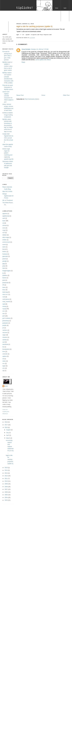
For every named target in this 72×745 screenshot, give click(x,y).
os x (4, 29)
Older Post (66, 95)
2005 (6, 495)
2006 (6, 492)
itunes (4, 278)
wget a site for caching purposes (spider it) (34, 26)
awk (3, 218)
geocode (5, 256)
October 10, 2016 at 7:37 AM (39, 49)
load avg (5, 292)
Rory (6, 386)
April (7, 435)
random (4, 330)
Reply (23, 62)
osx (3, 313)
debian (4, 235)
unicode (4, 354)
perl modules (6, 318)
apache (4, 213)
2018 (6, 422)
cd (3, 223)
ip (3, 273)
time (3, 351)
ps (3, 328)
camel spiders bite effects (43, 59)
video (4, 361)
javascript (5, 282)
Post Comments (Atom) (32, 99)
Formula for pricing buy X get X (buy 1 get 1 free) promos (7, 55)
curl (3, 232)
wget (3, 366)
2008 (6, 486)
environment (6, 242)
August (8, 430)
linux (3, 289)
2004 (6, 497)
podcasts (5, 323)
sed (3, 342)
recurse (4, 332)
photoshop (5, 320)
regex (4, 335)
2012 (6, 476)
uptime (4, 356)
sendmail (5, 344)
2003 (6, 500)
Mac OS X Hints (7, 191)
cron (3, 228)
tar (3, 347)
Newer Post (20, 95)
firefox (4, 251)
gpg (3, 263)
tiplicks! (24, 8)
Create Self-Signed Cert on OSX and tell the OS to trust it (7, 138)
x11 (3, 368)
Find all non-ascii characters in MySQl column (7, 87)
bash (65, 8)
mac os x (5, 294)
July (7, 432)
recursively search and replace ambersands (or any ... (10, 446)
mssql (4, 306)
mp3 (3, 304)
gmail (4, 259)
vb (3, 358)
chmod (4, 225)
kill (3, 285)
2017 (6, 425)
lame (3, 287)
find (3, 249)
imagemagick (6, 270)
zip (3, 370)
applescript (5, 216)
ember (4, 240)
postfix (4, 325)
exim (3, 247)
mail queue (5, 299)
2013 (6, 473)
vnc (3, 363)
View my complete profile (5, 411)
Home (43, 95)
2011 (6, 478)
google (4, 261)
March (8, 438)
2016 (6, 427)
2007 (6, 489)
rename (4, 337)
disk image (5, 237)
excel (4, 244)
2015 (6, 467)
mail (3, 297)
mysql (65, 18)
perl (57, 18)
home (56, 8)
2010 (6, 481)
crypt (3, 230)
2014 (6, 470)
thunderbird (5, 349)
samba (4, 339)
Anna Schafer (26, 49)
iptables (4, 275)
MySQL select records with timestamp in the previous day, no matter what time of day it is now (7, 125)
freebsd (4, 254)
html (3, 268)
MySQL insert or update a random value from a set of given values (7, 66)
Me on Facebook (7, 200)
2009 (6, 484)
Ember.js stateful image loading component (7, 115)
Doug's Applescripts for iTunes (8, 196)
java (3, 280)
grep (3, 266)
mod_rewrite (6, 301)
